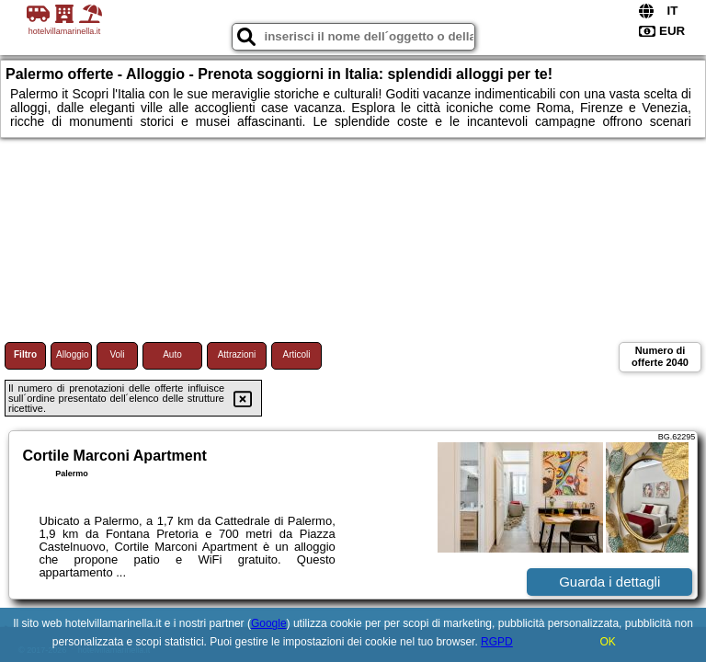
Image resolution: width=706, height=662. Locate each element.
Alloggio (72, 354)
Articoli (296, 354)
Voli (116, 354)
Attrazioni (237, 354)
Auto (172, 354)
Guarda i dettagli (609, 581)
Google (269, 623)
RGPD (497, 641)
